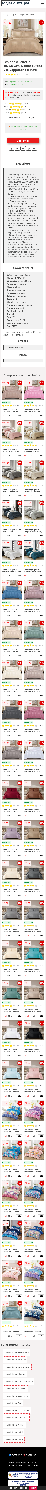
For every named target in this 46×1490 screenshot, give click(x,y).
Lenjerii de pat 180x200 (15, 1359)
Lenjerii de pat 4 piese (14, 1425)
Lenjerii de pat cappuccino (16, 1396)
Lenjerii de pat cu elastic (15, 1388)
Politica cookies (31, 1465)
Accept (33, 1488)
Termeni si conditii (17, 1462)
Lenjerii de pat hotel (13, 1432)
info (19, 415)
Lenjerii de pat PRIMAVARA (30, 14)
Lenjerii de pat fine (12, 1403)
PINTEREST (29, 1455)
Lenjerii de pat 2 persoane (16, 1417)
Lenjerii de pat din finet (15, 1374)
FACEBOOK (15, 1455)
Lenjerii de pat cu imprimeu (17, 1410)
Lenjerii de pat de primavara (17, 1367)
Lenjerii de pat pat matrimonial (18, 1381)
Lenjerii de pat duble (13, 1439)
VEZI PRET (23, 140)
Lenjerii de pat (10, 14)
